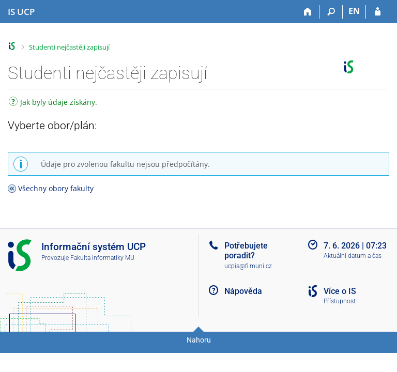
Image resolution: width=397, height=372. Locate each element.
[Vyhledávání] (331, 12)
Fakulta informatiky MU (102, 257)
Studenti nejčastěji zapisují (69, 47)
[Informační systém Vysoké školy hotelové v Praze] (21, 12)
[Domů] (307, 12)
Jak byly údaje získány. (53, 103)
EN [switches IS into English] (354, 11)
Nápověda (243, 291)
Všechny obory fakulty (56, 188)
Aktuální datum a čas (352, 255)
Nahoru (199, 340)
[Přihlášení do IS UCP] (377, 12)
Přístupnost (340, 301)
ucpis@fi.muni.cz (248, 266)
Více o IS (340, 291)
